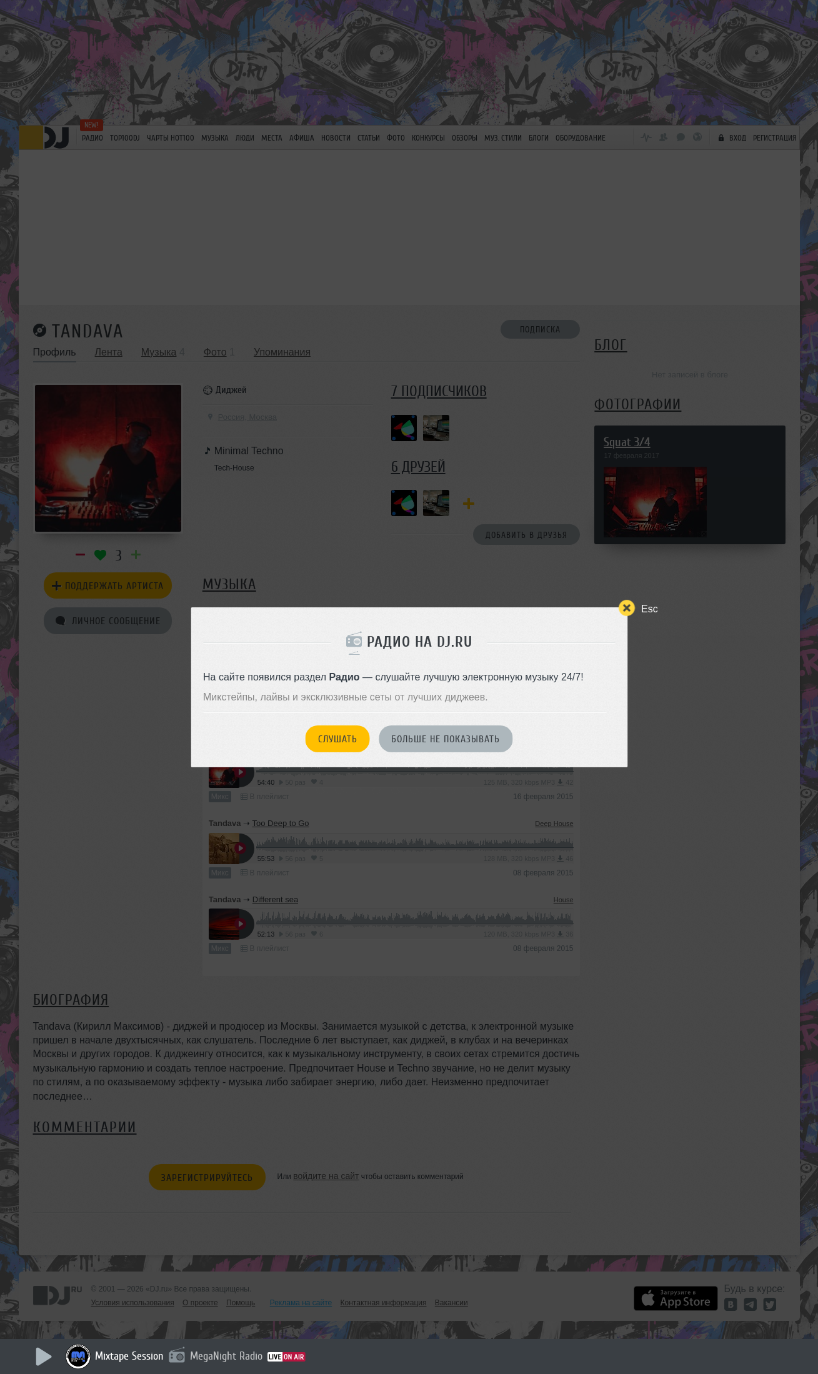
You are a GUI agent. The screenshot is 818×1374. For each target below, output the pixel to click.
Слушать (337, 739)
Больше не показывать (445, 739)
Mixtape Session (129, 1356)
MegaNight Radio (226, 1356)
